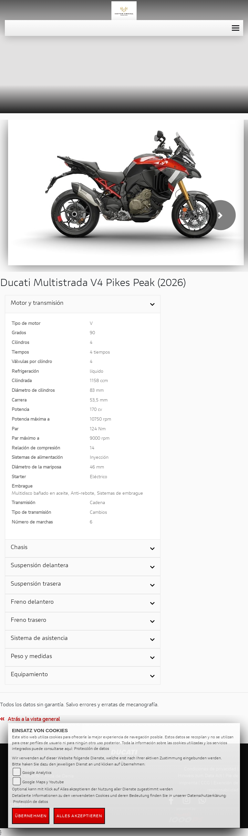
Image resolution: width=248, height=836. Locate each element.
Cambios (98, 512)
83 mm (97, 390)
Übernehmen (30, 815)
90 (92, 332)
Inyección (99, 457)
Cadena (97, 502)
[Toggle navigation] (235, 28)
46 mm (97, 467)
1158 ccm (99, 380)
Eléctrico (98, 476)
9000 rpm (99, 438)
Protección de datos (91, 748)
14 (92, 448)
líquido (96, 371)
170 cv (96, 409)
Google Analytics (36, 772)
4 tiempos (100, 352)
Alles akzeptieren (79, 815)
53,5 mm (99, 400)
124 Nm (98, 428)
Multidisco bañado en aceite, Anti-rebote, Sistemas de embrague (77, 493)
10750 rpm (100, 419)
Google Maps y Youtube (43, 781)
